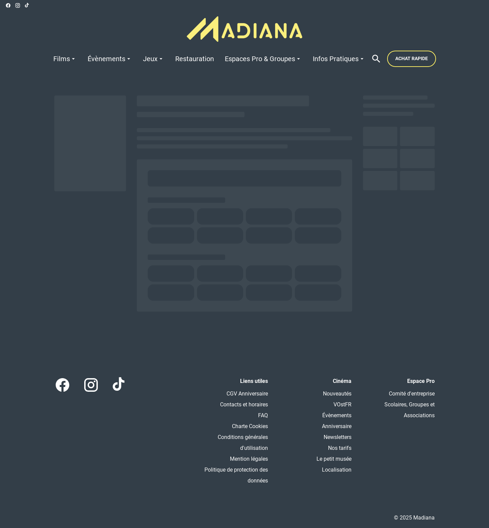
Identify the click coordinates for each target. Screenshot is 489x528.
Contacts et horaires (244, 404)
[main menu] (209, 59)
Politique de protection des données (236, 475)
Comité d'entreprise (412, 393)
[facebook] (8, 5)
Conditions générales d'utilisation (243, 442)
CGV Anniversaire (247, 393)
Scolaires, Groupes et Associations (409, 410)
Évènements (336, 415)
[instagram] (17, 5)
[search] (376, 58)
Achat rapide (411, 58)
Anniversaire (336, 426)
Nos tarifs (339, 448)
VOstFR (342, 404)
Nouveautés (337, 393)
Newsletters (337, 437)
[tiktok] (27, 5)
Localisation (336, 470)
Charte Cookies (250, 426)
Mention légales (249, 459)
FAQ (263, 415)
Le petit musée (333, 459)
